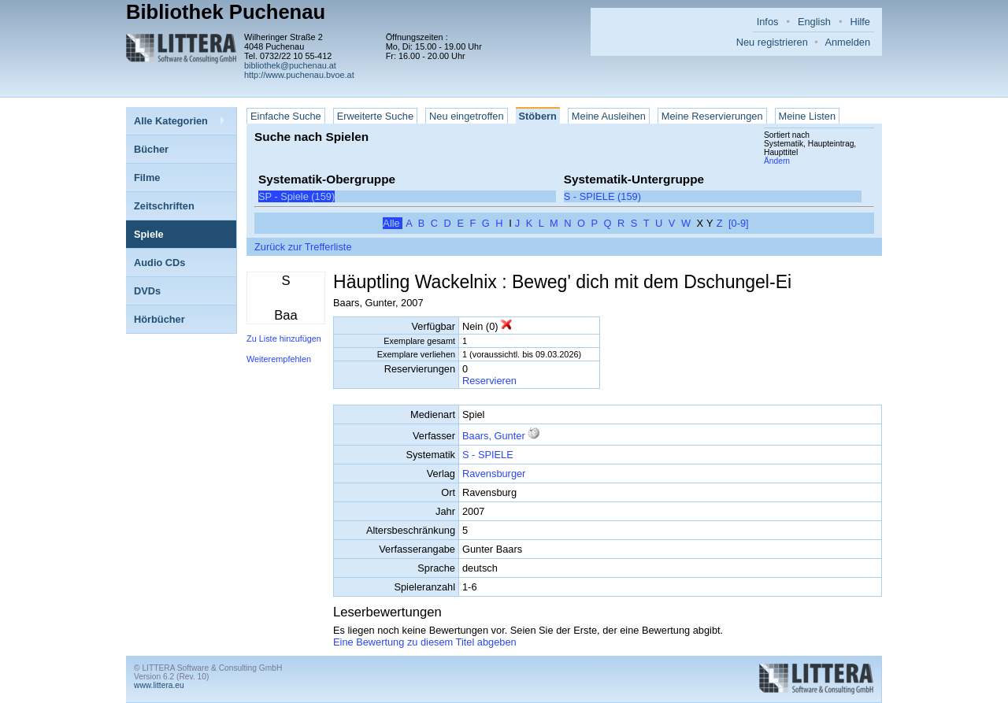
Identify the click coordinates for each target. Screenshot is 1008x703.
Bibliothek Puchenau (225, 12)
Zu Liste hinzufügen (283, 338)
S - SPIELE (487, 455)
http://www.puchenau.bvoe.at (299, 75)
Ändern (777, 161)
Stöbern (538, 116)
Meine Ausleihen (609, 116)
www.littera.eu (159, 685)
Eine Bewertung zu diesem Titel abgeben (425, 642)
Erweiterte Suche (375, 116)
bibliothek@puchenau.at (290, 65)
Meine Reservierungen (712, 116)
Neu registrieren (772, 42)
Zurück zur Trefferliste (303, 247)
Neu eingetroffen (466, 116)
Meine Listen (807, 116)
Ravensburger (493, 473)
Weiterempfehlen (278, 359)
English (814, 22)
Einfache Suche (285, 116)
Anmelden (847, 42)
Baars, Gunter (493, 436)
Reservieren (489, 381)
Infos (768, 22)
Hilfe (860, 22)
